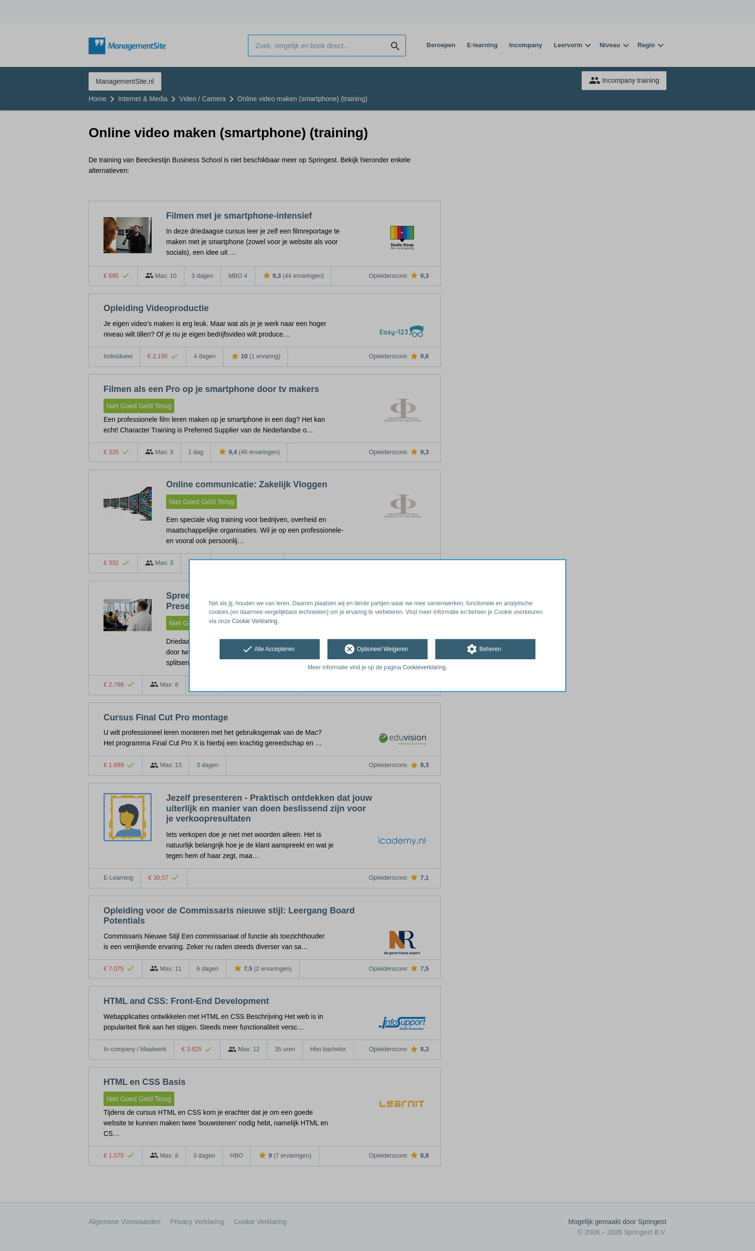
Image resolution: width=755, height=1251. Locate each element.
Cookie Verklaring (254, 621)
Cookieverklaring (424, 667)
